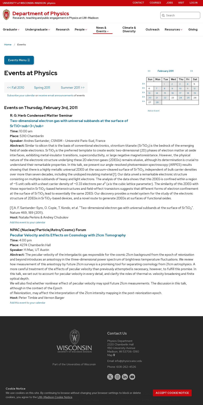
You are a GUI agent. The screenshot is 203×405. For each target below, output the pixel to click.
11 (187, 88)
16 (172, 93)
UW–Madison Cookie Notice (55, 397)
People (81, 29)
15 (165, 93)
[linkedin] (125, 377)
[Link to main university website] (74, 353)
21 (156, 97)
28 (157, 102)
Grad (11, 29)
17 (180, 93)
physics (51, 3)
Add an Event (153, 110)
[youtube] (132, 377)
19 (194, 93)
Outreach (152, 29)
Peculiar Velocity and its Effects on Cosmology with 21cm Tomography (68, 235)
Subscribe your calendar (21, 95)
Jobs (169, 2)
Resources (174, 29)
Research (62, 29)
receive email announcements (55, 95)
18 (188, 93)
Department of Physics (40, 13)
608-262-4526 (126, 367)
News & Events (102, 29)
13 (149, 93)
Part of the (74, 364)
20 (150, 97)
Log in (194, 2)
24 (180, 97)
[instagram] (118, 377)
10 (180, 88)
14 (157, 93)
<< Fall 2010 (15, 87)
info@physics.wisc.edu (128, 361)
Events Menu (19, 60)
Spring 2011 (42, 87)
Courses (155, 2)
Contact (138, 2)
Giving (193, 29)
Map (111, 355)
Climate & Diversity (129, 29)
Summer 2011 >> (73, 87)
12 (194, 88)
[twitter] (110, 377)
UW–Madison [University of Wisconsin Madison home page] (24, 3)
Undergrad (37, 29)
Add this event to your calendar (27, 222)
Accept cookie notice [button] (172, 393)
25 (188, 97)
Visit (181, 2)
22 (165, 97)
